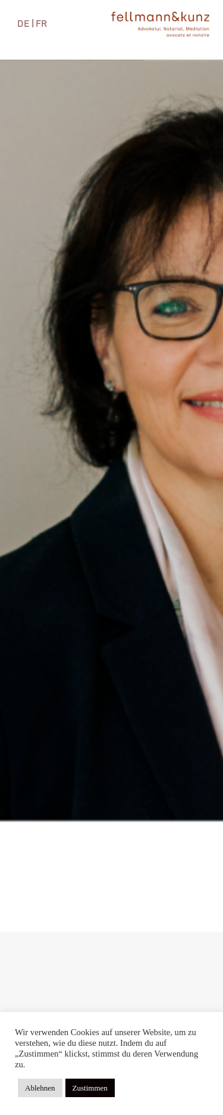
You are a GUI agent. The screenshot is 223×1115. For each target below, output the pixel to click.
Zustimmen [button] (90, 1087)
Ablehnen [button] (40, 1087)
